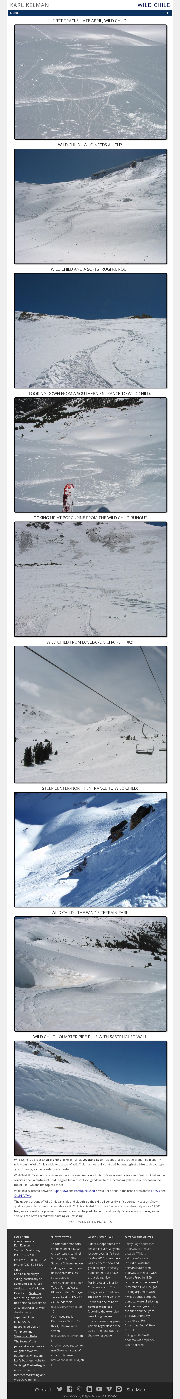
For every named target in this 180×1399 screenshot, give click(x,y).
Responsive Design (27, 1327)
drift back (112, 1253)
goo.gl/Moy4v (60, 1278)
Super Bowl (60, 1191)
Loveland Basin (24, 1284)
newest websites (100, 1307)
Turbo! (129, 1330)
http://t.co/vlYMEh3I (64, 1307)
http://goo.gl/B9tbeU (65, 1258)
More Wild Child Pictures (90, 1222)
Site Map (136, 1389)
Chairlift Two (22, 1196)
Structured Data (25, 1336)
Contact (44, 1389)
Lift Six (155, 1191)
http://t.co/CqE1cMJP (64, 1336)
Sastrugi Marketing (28, 1365)
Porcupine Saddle (85, 1191)
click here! (95, 1297)
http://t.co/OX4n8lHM (65, 1360)
